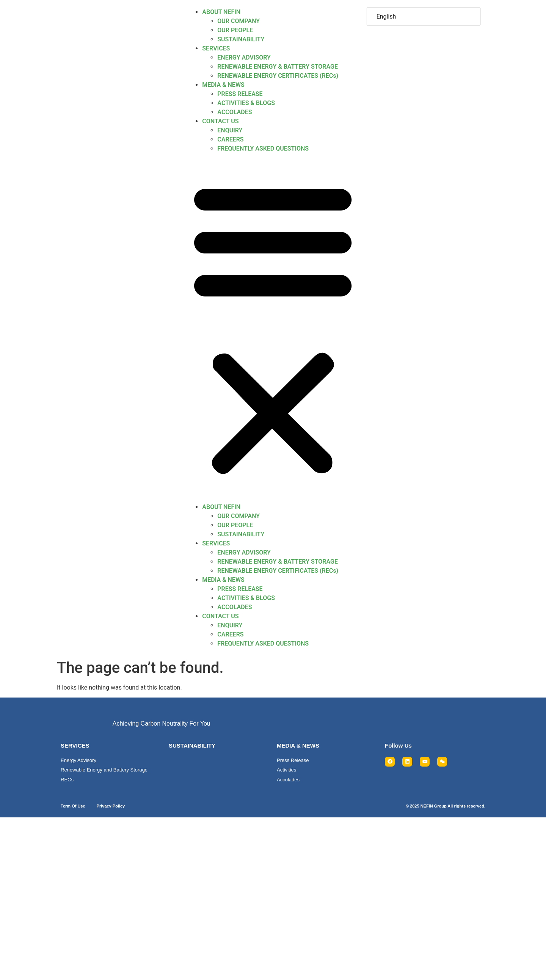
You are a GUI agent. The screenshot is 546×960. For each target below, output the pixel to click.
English (386, 16)
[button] (273, 328)
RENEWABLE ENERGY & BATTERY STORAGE (277, 66)
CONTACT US (220, 121)
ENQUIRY (229, 130)
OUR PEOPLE (235, 30)
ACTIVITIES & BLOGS (246, 103)
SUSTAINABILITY (240, 39)
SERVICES (216, 48)
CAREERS (230, 139)
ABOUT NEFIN (221, 12)
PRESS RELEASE (239, 93)
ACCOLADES (234, 112)
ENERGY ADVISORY (244, 57)
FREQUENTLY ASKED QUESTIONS (263, 148)
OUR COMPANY (238, 21)
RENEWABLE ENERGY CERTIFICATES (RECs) (277, 75)
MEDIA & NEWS (223, 84)
